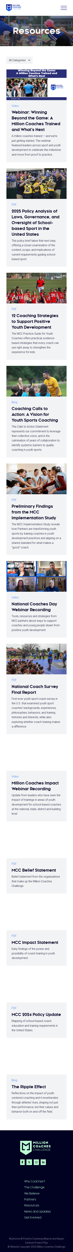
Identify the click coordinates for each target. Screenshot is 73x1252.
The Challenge (34, 1187)
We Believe (31, 1193)
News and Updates (37, 1211)
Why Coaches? (34, 1181)
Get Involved (32, 1217)
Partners (30, 1199)
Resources (31, 1205)
